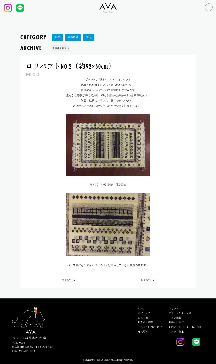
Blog (88, 37)
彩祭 (57, 37)
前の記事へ (68, 280)
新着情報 (73, 37)
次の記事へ (147, 280)
